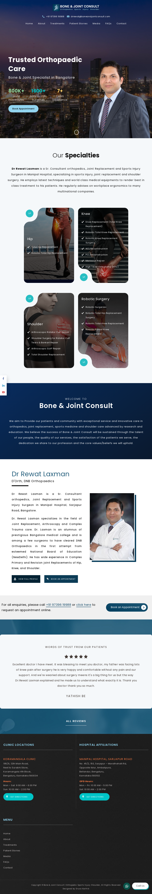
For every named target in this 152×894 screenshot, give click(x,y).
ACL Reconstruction (97, 248)
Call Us (140, 885)
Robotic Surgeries (96, 307)
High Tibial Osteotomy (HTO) (102, 266)
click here (83, 605)
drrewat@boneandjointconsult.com (90, 16)
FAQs (108, 23)
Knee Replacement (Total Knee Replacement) (104, 224)
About (41, 23)
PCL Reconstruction (97, 254)
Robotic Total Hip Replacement (49, 253)
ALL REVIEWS (76, 721)
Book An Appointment (63, 579)
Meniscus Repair (95, 260)
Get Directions (19, 796)
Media (96, 23)
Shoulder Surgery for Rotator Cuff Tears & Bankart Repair (50, 340)
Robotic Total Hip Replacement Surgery (104, 315)
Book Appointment (23, 108)
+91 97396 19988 (55, 16)
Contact (121, 23)
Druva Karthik (82, 888)
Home (29, 23)
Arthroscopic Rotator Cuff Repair (50, 332)
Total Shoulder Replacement (48, 354)
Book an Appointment (128, 607)
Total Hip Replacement (44, 247)
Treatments (57, 23)
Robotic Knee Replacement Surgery (102, 240)
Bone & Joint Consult (76, 405)
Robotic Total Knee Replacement (105, 232)
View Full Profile (28, 579)
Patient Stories (79, 23)
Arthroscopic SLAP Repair (46, 348)
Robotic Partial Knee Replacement (97, 331)
